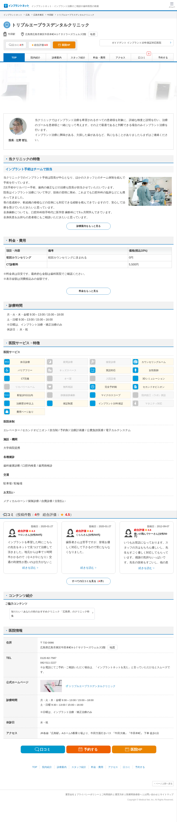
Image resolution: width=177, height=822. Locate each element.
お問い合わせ (151, 794)
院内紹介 (47, 767)
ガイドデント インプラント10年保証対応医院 (136, 42)
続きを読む (29, 567)
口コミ (126, 767)
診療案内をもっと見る (88, 226)
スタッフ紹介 (79, 767)
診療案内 (62, 767)
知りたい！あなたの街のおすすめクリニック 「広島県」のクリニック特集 (50, 613)
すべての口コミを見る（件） (88, 581)
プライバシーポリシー (88, 794)
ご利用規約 (107, 794)
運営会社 (69, 794)
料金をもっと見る (88, 291)
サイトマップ (167, 794)
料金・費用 (97, 767)
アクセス (113, 767)
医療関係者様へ (134, 794)
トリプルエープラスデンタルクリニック (92, 686)
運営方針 (119, 794)
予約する (140, 767)
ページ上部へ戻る (164, 783)
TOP (34, 767)
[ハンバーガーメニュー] (171, 4)
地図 (92, 34)
